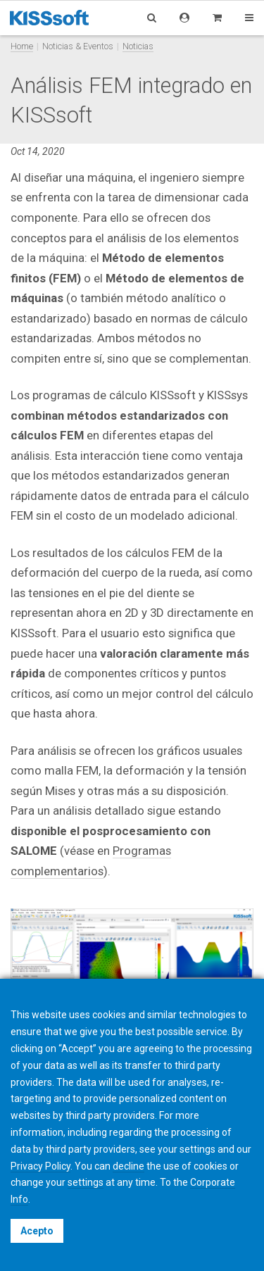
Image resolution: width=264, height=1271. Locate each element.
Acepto (37, 1230)
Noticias (137, 46)
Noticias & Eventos (77, 46)
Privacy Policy (40, 1166)
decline (128, 1166)
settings (85, 1182)
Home (22, 46)
